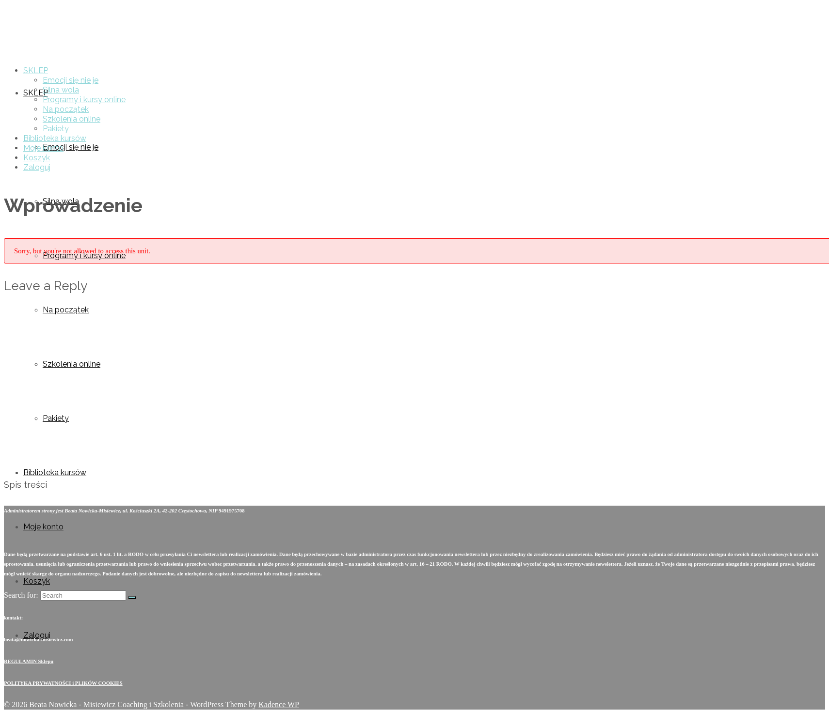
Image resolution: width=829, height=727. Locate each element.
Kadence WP (278, 704)
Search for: (21, 595)
